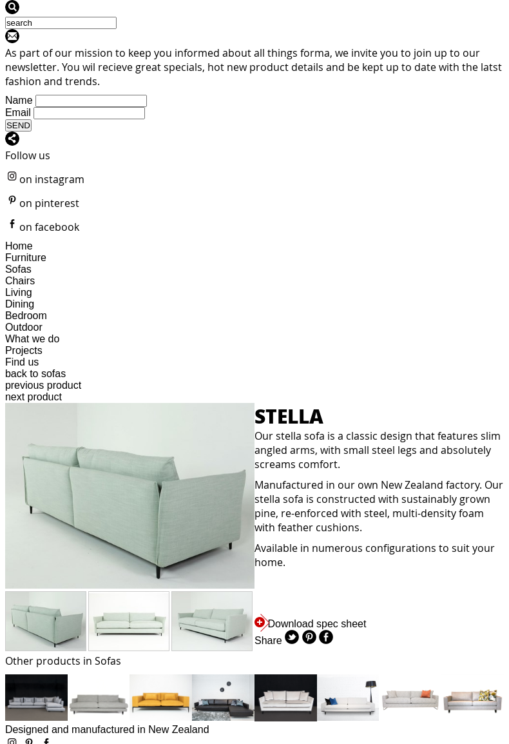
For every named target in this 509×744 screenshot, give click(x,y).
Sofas (18, 269)
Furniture (25, 257)
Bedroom (26, 315)
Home (19, 245)
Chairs (20, 280)
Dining (19, 304)
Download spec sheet (310, 623)
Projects (24, 350)
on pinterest (42, 203)
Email (18, 112)
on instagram (44, 179)
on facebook (42, 227)
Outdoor (24, 327)
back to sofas (35, 373)
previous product (43, 385)
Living (18, 292)
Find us (22, 362)
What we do (32, 338)
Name (19, 100)
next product (33, 396)
